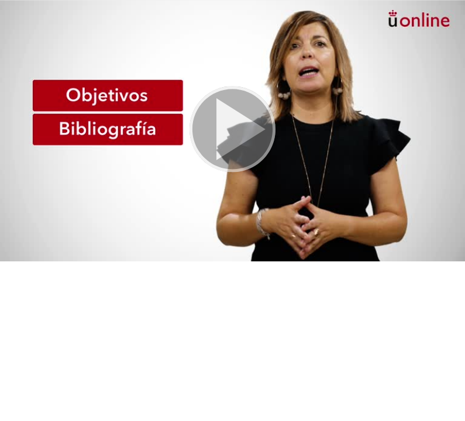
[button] (232, 130)
